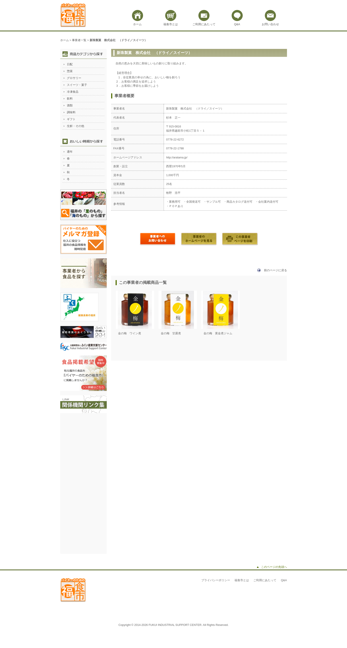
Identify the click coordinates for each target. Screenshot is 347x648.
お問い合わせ (270, 24)
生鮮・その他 (75, 126)
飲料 (70, 98)
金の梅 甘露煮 (171, 333)
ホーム (137, 24)
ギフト (71, 119)
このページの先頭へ (274, 567)
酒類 (70, 105)
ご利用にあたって (203, 24)
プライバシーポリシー (215, 580)
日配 (70, 64)
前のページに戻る (275, 270)
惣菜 (70, 71)
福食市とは (170, 24)
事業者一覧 (79, 40)
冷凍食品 (72, 91)
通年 (70, 151)
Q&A (237, 24)
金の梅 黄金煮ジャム (218, 333)
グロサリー (74, 78)
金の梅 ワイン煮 (129, 333)
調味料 (71, 112)
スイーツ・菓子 (77, 85)
